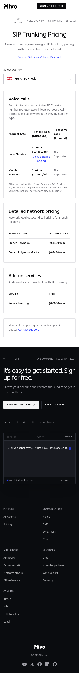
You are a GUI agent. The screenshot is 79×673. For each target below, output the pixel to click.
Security (48, 580)
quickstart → (66, 480)
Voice (46, 517)
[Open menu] (72, 6)
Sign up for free (52, 6)
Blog (46, 558)
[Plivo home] (10, 6)
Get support (50, 573)
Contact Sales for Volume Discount (39, 57)
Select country (12, 70)
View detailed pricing (41, 159)
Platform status (13, 573)
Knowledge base (53, 565)
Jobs (6, 606)
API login (9, 558)
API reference (11, 580)
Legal (6, 621)
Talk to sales (55, 405)
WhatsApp (49, 532)
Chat (46, 539)
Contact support (28, 329)
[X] (32, 664)
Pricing (7, 524)
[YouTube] (24, 664)
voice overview (36, 21)
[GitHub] (55, 664)
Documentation (13, 565)
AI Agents (9, 517)
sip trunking (55, 21)
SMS (46, 524)
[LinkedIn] (47, 664)
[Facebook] (39, 664)
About (7, 599)
